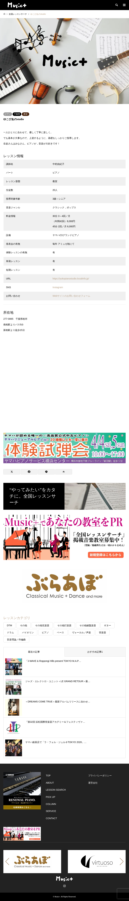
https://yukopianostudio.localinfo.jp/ (71, 278)
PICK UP (50, 797)
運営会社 (93, 782)
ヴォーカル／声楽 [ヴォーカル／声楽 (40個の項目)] (81, 632)
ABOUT (50, 782)
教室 (26, 114)
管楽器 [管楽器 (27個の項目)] (102, 632)
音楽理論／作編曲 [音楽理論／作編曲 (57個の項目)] (16, 639)
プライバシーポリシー (100, 775)
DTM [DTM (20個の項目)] (9, 625)
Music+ (57, 897)
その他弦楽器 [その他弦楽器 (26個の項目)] (42, 625)
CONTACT (51, 818)
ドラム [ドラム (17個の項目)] (10, 632)
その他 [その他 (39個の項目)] (23, 625)
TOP (48, 775)
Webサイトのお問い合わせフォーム (71, 296)
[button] (7, 861)
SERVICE (51, 811)
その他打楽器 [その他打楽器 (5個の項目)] (64, 625)
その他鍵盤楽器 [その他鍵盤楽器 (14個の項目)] (87, 625)
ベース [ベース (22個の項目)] (60, 632)
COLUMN (51, 804)
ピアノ (8, 114)
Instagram (58, 287)
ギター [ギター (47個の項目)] (107, 625)
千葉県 (17, 114)
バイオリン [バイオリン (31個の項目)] (28, 632)
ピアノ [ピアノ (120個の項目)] (45, 632)
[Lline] (46, 471)
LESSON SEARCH (56, 789)
